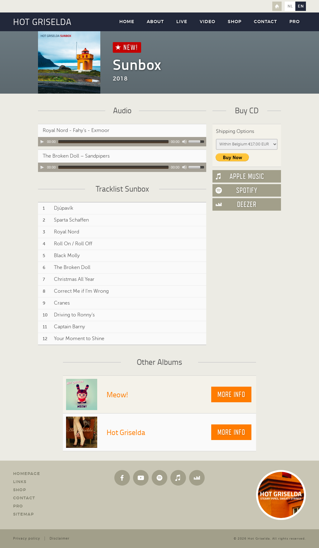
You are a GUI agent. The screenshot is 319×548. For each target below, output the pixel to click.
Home (277, 6)
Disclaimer (59, 538)
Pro (294, 22)
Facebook (122, 478)
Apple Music (247, 176)
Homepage (26, 474)
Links (19, 482)
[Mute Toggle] (184, 141)
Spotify (246, 190)
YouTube (141, 478)
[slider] (113, 141)
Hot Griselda (126, 432)
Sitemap (23, 514)
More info (231, 394)
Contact (265, 22)
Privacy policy (26, 538)
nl (290, 6)
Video (207, 22)
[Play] (42, 141)
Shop (234, 22)
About (155, 22)
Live (181, 22)
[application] (122, 141)
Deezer (246, 204)
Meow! (117, 394)
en (301, 6)
